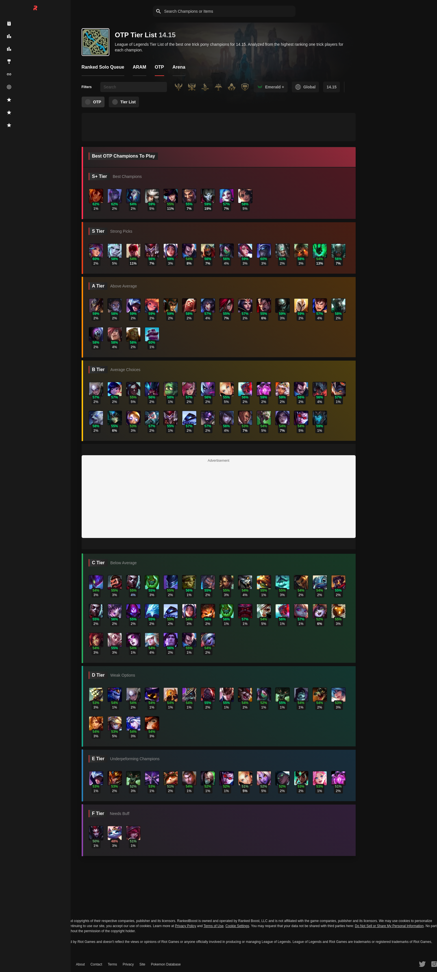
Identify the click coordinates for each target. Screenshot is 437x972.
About (80, 964)
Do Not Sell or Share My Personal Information (389, 926)
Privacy (128, 964)
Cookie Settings (237, 926)
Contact (96, 964)
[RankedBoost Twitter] (422, 964)
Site (142, 964)
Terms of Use (214, 926)
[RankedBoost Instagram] (434, 964)
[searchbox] (133, 87)
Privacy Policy (185, 926)
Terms (112, 964)
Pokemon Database (166, 964)
